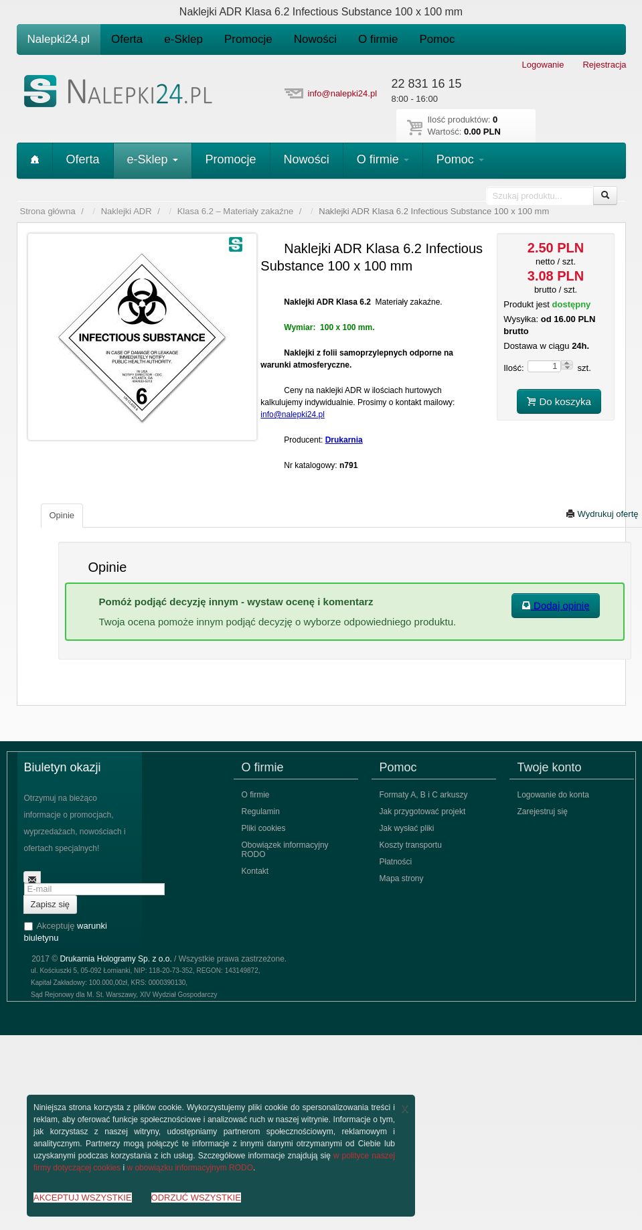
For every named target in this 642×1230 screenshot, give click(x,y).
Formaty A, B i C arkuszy (424, 794)
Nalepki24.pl (58, 39)
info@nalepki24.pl (343, 93)
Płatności (396, 861)
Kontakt (255, 871)
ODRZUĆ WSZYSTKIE (196, 1198)
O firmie (378, 39)
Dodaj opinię (555, 605)
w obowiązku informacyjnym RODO (190, 1167)
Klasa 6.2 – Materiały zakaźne (235, 211)
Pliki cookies (264, 828)
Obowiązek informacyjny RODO (285, 849)
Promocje (248, 39)
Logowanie (543, 65)
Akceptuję (65, 932)
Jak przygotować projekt (423, 811)
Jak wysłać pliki (407, 828)
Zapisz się (50, 904)
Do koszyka (559, 401)
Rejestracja (604, 65)
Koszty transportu (411, 845)
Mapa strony (402, 878)
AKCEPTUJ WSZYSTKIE (82, 1198)
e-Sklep (183, 39)
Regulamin (261, 811)
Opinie (62, 515)
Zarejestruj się (542, 811)
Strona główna (48, 211)
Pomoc (437, 39)
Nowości (315, 39)
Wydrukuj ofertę (602, 514)
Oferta (127, 39)
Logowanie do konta (553, 794)
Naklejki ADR (126, 211)
